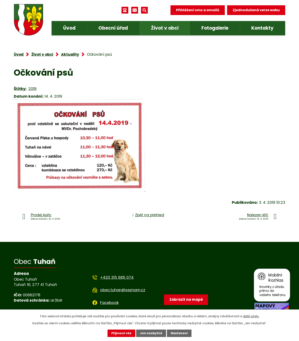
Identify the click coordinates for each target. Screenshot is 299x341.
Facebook (109, 302)
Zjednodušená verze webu (256, 10)
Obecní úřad (113, 28)
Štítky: (20, 88)
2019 (32, 88)
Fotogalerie (214, 28)
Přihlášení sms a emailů (197, 10)
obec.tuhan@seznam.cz (122, 289)
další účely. (251, 316)
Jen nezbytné (151, 333)
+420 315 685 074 (117, 277)
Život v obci (165, 28)
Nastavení (179, 333)
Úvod (69, 28)
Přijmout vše (121, 333)
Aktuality (70, 54)
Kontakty (262, 28)
